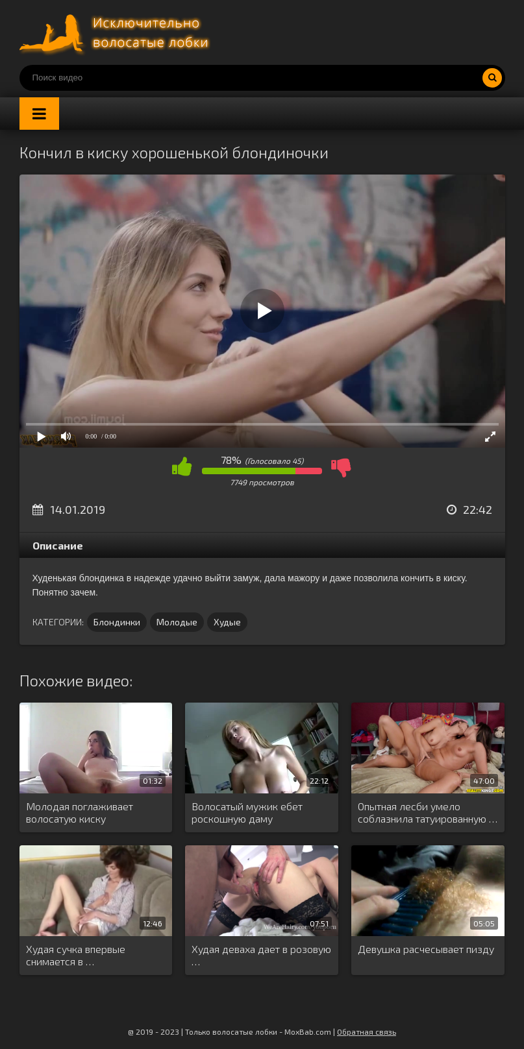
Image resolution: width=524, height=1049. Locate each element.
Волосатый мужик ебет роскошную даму (247, 812)
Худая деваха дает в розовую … (261, 955)
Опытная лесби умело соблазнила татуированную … (427, 812)
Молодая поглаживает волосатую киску (79, 812)
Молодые (176, 621)
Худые (227, 621)
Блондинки (117, 621)
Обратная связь (366, 1031)
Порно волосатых (116, 32)
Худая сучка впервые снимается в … (75, 955)
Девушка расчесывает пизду (426, 949)
